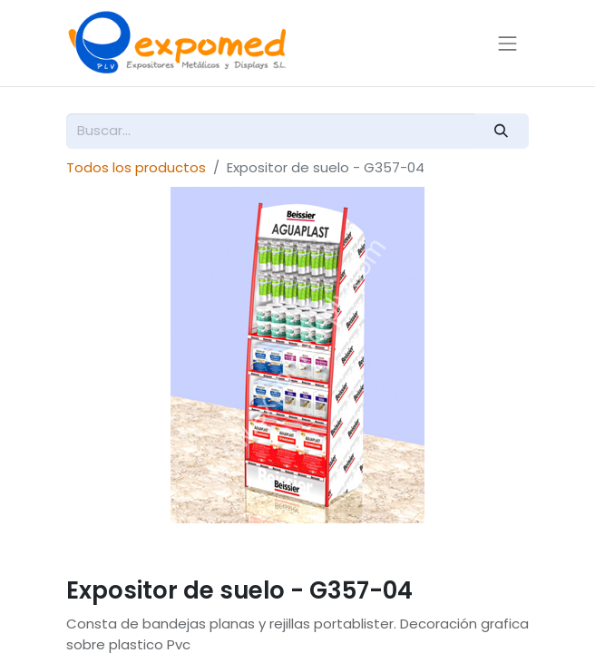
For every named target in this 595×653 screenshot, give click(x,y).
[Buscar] (501, 131)
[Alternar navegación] (508, 42)
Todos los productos (136, 167)
